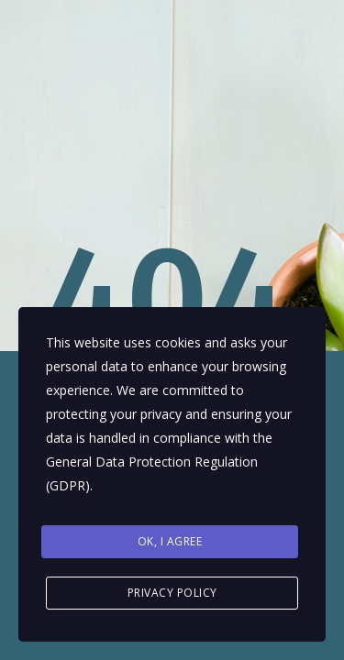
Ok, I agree (170, 541)
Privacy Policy (172, 592)
